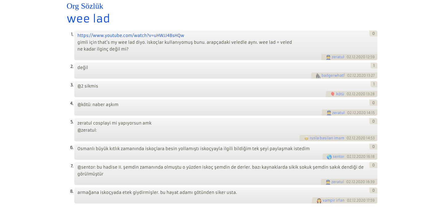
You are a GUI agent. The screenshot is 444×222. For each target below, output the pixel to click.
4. (71, 103)
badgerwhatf (333, 75)
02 (349, 57)
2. (71, 66)
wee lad (88, 18)
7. (72, 166)
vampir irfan (333, 200)
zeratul (338, 57)
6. (71, 147)
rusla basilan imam (327, 138)
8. (71, 191)
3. (71, 85)
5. (71, 122)
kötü (340, 94)
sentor (338, 156)
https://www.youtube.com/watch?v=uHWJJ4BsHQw (130, 35)
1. (72, 34)
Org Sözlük (85, 6)
